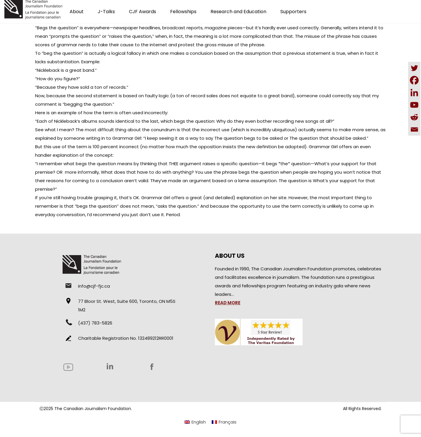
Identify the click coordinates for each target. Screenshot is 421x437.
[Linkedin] (414, 92)
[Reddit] (414, 117)
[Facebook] (414, 80)
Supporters (293, 11)
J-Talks (106, 11)
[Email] (414, 129)
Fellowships (183, 11)
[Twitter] (414, 68)
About (77, 11)
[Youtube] (414, 105)
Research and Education (238, 11)
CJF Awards (142, 11)
